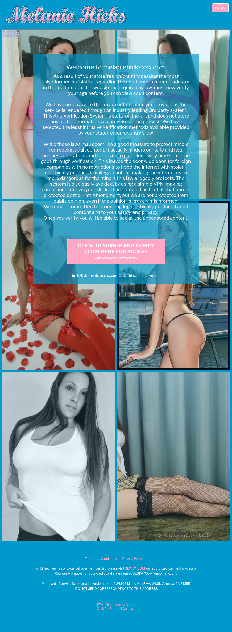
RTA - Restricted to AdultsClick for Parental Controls (116, 606)
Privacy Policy (132, 559)
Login (220, 8)
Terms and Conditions (101, 559)
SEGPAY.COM (135, 568)
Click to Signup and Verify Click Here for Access (116, 251)
